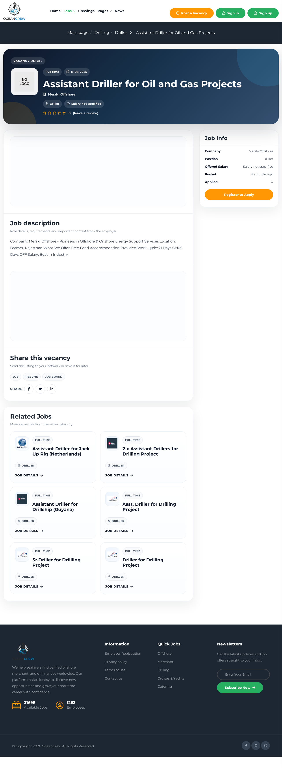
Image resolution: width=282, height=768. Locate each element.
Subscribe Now (240, 699)
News (119, 11)
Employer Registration (123, 665)
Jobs (69, 11)
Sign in (230, 13)
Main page (78, 32)
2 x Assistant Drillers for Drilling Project (150, 462)
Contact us (113, 689)
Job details (29, 487)
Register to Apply (239, 206)
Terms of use (115, 681)
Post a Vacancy (191, 13)
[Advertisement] (98, 182)
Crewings (86, 11)
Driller (121, 32)
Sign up (263, 13)
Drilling (102, 32)
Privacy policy (116, 673)
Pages (105, 11)
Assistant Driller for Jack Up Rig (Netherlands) (61, 462)
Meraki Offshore (59, 105)
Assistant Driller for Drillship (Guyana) (55, 518)
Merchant (165, 673)
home (55, 11)
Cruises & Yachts (171, 689)
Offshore (165, 665)
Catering (165, 698)
